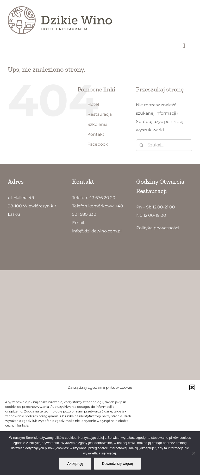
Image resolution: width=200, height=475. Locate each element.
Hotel (93, 104)
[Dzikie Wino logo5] (60, 8)
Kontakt (96, 134)
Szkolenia (97, 124)
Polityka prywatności (157, 227)
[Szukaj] (141, 145)
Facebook (98, 144)
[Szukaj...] (164, 145)
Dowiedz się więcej (117, 463)
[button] (192, 387)
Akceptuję (75, 463)
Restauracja (100, 114)
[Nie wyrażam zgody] (193, 453)
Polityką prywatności (44, 443)
